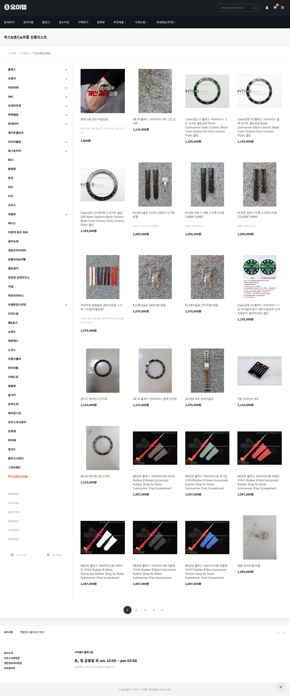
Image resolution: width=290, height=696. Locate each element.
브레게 (12, 431)
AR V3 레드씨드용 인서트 (95, 476)
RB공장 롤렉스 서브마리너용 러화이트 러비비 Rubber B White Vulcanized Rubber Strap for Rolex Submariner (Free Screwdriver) (102, 572)
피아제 (12, 440)
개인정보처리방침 (13, 663)
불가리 (12, 395)
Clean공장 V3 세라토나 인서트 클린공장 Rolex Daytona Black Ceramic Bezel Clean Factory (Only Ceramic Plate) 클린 (102, 219)
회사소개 (8, 653)
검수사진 (64, 22)
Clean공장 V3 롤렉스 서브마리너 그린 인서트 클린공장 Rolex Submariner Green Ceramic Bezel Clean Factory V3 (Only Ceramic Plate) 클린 (206, 127)
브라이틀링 (14, 142)
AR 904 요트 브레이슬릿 (199, 399)
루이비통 (13, 368)
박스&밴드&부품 (42, 53)
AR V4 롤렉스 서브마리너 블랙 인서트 (155, 399)
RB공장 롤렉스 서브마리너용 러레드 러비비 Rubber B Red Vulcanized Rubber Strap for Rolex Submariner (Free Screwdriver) (258, 482)
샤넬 (10, 286)
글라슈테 (13, 241)
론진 (10, 178)
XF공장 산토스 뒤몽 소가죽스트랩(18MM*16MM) (204, 215)
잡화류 (101, 22)
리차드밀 (13, 314)
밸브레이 (13, 268)
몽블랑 (12, 386)
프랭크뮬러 (14, 359)
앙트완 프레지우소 (19, 277)
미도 (10, 187)
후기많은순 (13, 530)
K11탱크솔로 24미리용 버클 (149, 305)
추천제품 (119, 22)
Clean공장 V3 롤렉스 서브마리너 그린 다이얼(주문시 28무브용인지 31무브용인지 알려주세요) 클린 (259, 309)
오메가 (12, 78)
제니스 (12, 223)
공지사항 (28, 22)
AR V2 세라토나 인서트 (94, 399)
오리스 (12, 205)
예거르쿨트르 (16, 133)
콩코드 (12, 449)
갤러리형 (54, 555)
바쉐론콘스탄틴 (17, 304)
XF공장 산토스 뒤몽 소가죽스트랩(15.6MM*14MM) (257, 215)
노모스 (12, 350)
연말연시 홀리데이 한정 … (33, 632)
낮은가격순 (13, 502)
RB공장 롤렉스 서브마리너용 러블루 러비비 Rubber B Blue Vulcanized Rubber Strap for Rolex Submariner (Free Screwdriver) (206, 572)
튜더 (10, 160)
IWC (10, 96)
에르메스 (13, 341)
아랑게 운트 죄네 (18, 232)
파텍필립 (13, 115)
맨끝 (162, 610)
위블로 (12, 214)
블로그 (46, 22)
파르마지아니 (16, 295)
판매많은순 (13, 493)
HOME (12, 53)
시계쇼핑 (140, 22)
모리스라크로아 (17, 422)
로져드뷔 (13, 404)
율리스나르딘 (16, 458)
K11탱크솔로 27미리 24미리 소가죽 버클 (154, 215)
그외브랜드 (14, 467)
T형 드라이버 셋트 (248, 399)
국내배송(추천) (165, 22)
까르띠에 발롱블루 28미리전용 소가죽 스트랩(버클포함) (101, 307)
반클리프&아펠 (17, 259)
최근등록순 (13, 539)
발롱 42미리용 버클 (248, 566)
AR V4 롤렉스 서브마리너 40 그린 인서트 (154, 121)
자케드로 (13, 377)
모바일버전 (9, 668)
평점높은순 (13, 521)
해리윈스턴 (14, 413)
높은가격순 (13, 512)
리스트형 (18, 555)
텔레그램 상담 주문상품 (94, 119)
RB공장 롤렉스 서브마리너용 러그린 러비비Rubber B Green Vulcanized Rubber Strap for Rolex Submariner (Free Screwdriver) (206, 482)
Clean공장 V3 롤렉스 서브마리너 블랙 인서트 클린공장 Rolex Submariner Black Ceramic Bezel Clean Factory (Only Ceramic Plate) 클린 (258, 127)
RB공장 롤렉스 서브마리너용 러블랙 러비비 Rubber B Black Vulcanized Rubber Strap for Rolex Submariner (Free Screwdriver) (154, 572)
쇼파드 (12, 332)
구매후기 (83, 22)
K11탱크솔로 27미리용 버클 (201, 305)
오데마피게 (14, 106)
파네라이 (13, 124)
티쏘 (10, 196)
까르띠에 (13, 87)
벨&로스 (13, 323)
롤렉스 (12, 69)
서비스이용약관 (12, 658)
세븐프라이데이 (17, 250)
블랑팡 (12, 169)
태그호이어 (14, 151)
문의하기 (9, 22)
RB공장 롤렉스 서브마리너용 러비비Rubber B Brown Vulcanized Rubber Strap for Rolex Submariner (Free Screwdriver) (154, 482)
